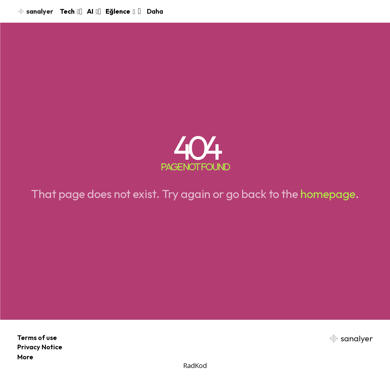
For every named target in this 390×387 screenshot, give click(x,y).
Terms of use (37, 337)
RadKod (195, 365)
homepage (327, 193)
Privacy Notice (39, 347)
